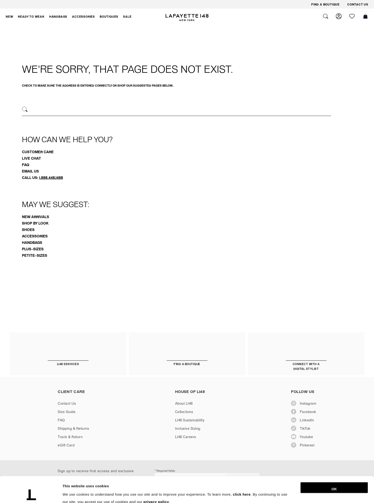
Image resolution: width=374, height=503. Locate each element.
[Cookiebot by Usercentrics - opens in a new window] (31, 493)
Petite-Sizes (34, 255)
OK (334, 465)
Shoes (28, 229)
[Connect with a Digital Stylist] (306, 356)
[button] (9, 16)
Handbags (32, 242)
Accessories (35, 236)
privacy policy (156, 477)
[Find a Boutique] (187, 354)
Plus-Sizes (33, 249)
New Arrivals (35, 217)
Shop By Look (35, 223)
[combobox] (176, 110)
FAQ (25, 164)
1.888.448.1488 (51, 177)
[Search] (25, 109)
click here (241, 470)
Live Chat (31, 158)
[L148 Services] (68, 354)
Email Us (30, 171)
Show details (250, 494)
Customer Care (38, 152)
